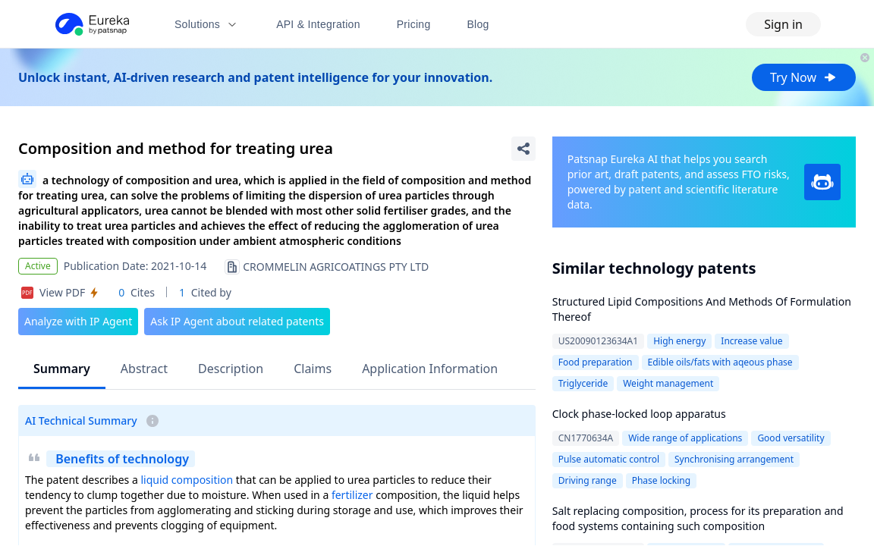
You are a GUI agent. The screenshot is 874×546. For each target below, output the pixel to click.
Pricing (414, 24)
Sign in (783, 24)
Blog (478, 24)
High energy (679, 340)
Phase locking (661, 480)
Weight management (668, 383)
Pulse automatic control (608, 459)
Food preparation (595, 362)
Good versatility (790, 437)
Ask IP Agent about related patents (237, 321)
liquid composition (186, 479)
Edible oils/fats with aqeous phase (720, 362)
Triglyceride (583, 383)
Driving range (587, 480)
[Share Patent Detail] (523, 148)
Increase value (751, 340)
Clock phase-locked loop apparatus (639, 413)
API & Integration (318, 24)
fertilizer (352, 495)
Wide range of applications (685, 437)
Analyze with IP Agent (78, 321)
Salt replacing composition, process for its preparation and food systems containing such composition (698, 518)
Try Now (804, 77)
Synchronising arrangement (734, 459)
